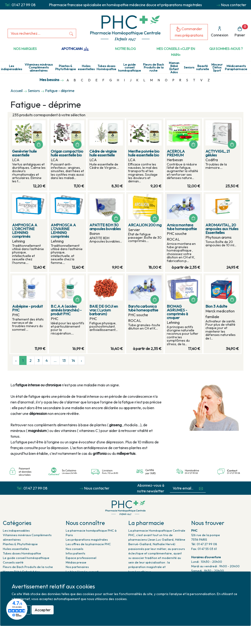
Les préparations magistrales (87, 539)
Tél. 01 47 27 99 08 (204, 544)
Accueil (16, 90)
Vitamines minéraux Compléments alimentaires (39, 67)
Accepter (43, 609)
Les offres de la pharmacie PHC (88, 544)
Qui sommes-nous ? (226, 49)
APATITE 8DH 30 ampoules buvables (105, 227)
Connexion (219, 31)
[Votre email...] (183, 488)
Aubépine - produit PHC (27, 308)
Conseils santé (13, 562)
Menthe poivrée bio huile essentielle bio (143, 153)
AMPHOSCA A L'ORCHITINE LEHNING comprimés (24, 231)
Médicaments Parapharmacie (236, 67)
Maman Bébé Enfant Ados (174, 67)
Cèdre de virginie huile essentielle (103, 153)
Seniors (189, 67)
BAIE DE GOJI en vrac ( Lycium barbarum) (103, 310)
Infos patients (75, 553)
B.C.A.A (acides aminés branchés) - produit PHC (66, 310)
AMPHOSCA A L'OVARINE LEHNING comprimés (63, 231)
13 (64, 360)
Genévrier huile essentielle (24, 153)
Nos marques (25, 49)
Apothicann (75, 49)
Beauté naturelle (202, 67)
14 (73, 360)
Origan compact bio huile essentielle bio (67, 153)
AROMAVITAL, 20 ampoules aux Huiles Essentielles (221, 229)
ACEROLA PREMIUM (176, 153)
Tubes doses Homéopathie (106, 67)
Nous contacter (233, 4)
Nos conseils (74, 549)
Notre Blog (125, 49)
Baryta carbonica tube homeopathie (143, 308)
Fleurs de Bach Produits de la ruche (153, 67)
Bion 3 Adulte (216, 306)
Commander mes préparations (189, 32)
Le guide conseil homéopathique (129, 67)
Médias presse (76, 562)
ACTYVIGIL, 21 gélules (217, 153)
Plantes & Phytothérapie (65, 67)
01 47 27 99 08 (24, 4)
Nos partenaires (77, 567)
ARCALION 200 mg (145, 225)
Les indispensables (11, 67)
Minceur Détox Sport (217, 67)
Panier (241, 30)
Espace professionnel (81, 558)
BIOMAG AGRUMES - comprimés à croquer (177, 312)
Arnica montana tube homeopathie (182, 227)
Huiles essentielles (86, 67)
